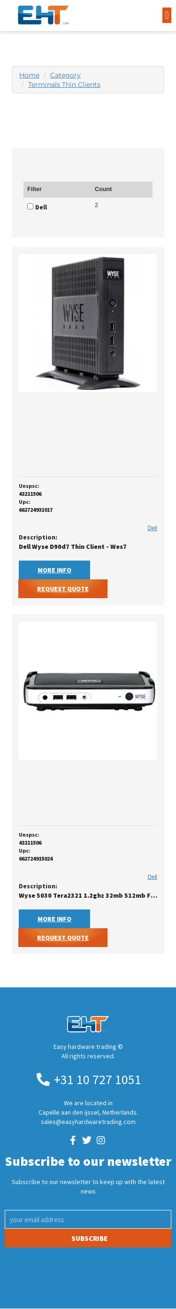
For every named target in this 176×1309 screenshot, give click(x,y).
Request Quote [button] (63, 589)
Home (29, 75)
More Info (54, 570)
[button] (166, 15)
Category (65, 75)
